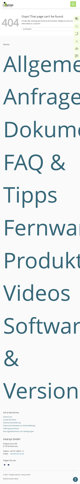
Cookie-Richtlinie (9, 420)
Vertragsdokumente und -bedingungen (18, 431)
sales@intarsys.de (17, 454)
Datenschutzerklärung (12, 422)
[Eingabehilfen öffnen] (75, 479)
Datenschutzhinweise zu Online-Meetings (19, 425)
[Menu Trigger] (73, 4)
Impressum (7, 417)
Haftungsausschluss (11, 428)
